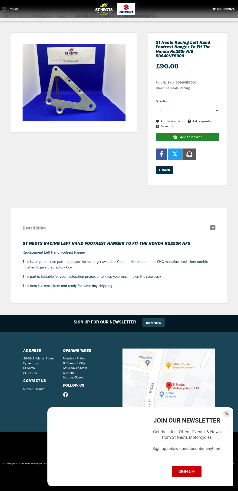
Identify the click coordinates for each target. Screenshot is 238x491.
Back (164, 170)
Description (34, 228)
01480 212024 (224, 9)
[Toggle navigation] (10, 9)
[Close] (227, 413)
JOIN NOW (153, 322)
